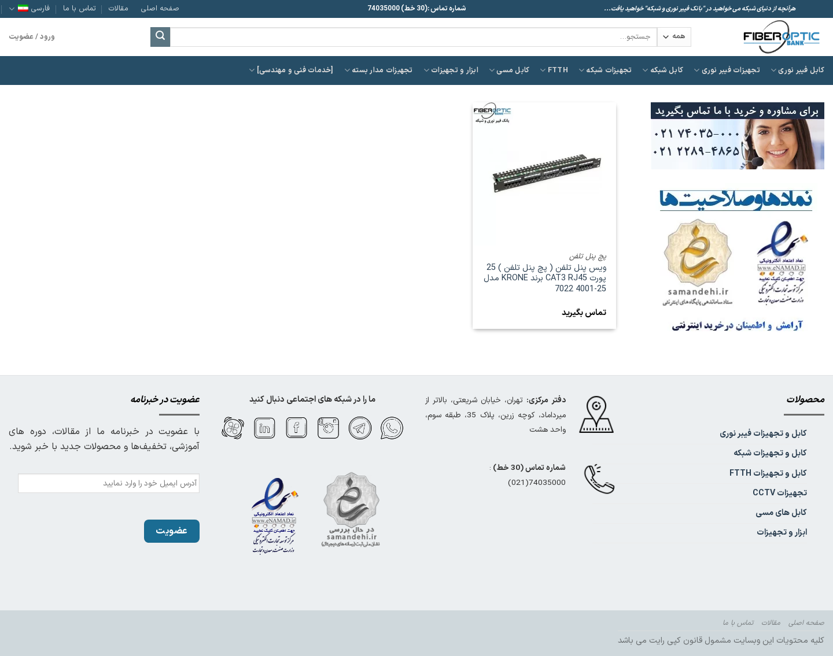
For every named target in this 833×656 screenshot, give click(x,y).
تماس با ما (79, 8)
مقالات (118, 8)
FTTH (553, 70)
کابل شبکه (662, 70)
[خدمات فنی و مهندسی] (291, 70)
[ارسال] (160, 37)
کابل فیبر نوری (797, 70)
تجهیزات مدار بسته (378, 70)
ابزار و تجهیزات (450, 70)
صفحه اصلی (160, 8)
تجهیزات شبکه (605, 70)
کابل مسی (509, 70)
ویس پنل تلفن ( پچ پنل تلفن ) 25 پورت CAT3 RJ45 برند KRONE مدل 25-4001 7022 (545, 279)
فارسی (29, 8)
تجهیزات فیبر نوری (727, 70)
